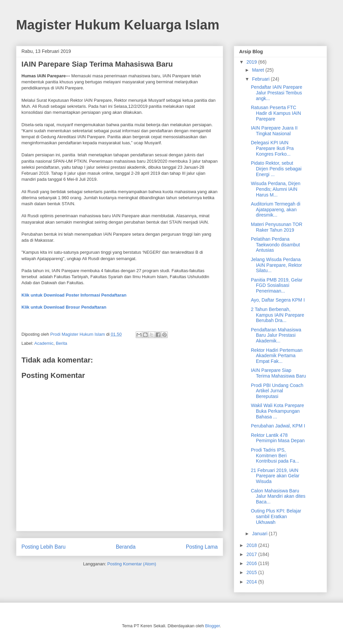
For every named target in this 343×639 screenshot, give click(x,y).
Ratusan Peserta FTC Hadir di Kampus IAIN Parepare (276, 113)
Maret (258, 70)
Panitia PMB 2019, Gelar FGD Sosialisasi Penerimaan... (276, 285)
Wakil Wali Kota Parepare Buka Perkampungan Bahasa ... (277, 411)
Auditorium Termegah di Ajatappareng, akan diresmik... (275, 209)
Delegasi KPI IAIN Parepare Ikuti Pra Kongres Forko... (272, 148)
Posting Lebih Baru (43, 547)
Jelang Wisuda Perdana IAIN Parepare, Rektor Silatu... (276, 265)
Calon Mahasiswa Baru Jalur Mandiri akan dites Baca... (278, 496)
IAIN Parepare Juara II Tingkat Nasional (274, 130)
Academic (43, 343)
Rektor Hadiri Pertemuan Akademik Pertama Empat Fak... (276, 355)
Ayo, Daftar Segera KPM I (278, 300)
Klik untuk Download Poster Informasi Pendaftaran (74, 295)
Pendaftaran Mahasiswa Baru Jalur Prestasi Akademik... (276, 335)
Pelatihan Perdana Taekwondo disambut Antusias (275, 244)
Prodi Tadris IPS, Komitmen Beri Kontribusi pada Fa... (275, 455)
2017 (252, 554)
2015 (252, 572)
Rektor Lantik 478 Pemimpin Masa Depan (278, 438)
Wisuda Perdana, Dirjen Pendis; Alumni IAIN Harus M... (275, 189)
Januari (260, 533)
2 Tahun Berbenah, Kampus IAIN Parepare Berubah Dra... (277, 315)
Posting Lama (202, 547)
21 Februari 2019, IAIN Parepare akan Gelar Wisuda (275, 476)
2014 (252, 581)
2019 (252, 62)
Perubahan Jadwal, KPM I (278, 425)
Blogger (212, 625)
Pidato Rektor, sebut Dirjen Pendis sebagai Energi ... (276, 168)
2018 (252, 545)
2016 (252, 563)
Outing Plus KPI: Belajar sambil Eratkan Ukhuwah (276, 516)
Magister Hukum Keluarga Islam (117, 24)
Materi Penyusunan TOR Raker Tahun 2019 (276, 227)
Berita (61, 343)
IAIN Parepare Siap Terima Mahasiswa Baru (278, 373)
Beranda (126, 547)
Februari (261, 79)
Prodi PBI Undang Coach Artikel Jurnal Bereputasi (277, 391)
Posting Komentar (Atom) (131, 563)
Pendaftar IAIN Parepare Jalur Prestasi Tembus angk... (276, 92)
